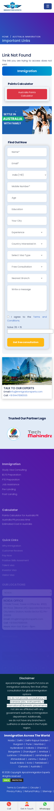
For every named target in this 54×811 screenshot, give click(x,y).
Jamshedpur (42, 755)
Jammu (32, 759)
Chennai (41, 748)
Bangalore (14, 751)
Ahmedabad (18, 759)
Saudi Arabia (17, 762)
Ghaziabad (25, 755)
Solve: (14, 327)
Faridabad (41, 762)
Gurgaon (18, 744)
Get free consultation (25, 342)
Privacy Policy (14, 791)
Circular (34, 787)
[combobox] (27, 232)
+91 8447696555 (18, 395)
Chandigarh (29, 751)
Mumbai (38, 744)
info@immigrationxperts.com (26, 391)
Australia (35, 766)
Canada (23, 766)
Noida (11, 740)
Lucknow (12, 755)
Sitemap (47, 791)
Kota (29, 762)
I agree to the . (27, 318)
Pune (29, 744)
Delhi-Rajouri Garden (37, 740)
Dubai (42, 759)
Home (5, 36)
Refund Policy (32, 791)
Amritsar (43, 751)
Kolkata (30, 748)
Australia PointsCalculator (27, 94)
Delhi (20, 740)
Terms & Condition (17, 787)
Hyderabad (16, 748)
